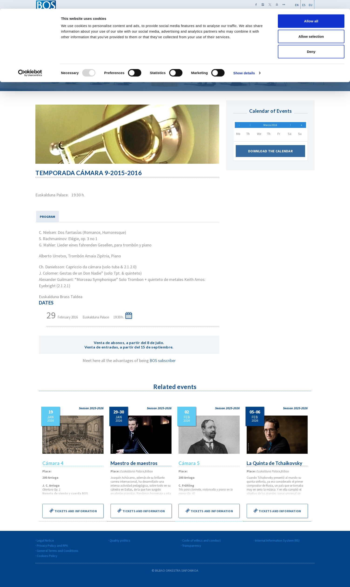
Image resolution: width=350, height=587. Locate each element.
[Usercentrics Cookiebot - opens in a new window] (30, 64)
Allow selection (311, 28)
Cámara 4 (53, 463)
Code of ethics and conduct (201, 540)
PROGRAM (47, 217)
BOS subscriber (163, 360)
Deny (311, 43)
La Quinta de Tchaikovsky (275, 463)
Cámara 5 (189, 463)
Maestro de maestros (134, 463)
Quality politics (120, 540)
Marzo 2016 (270, 126)
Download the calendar (270, 153)
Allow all (311, 12)
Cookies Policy (47, 556)
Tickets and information (73, 510)
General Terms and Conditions (57, 551)
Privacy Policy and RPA (52, 545)
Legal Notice (45, 540)
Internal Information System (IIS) (277, 540)
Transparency (191, 545)
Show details (244, 64)
